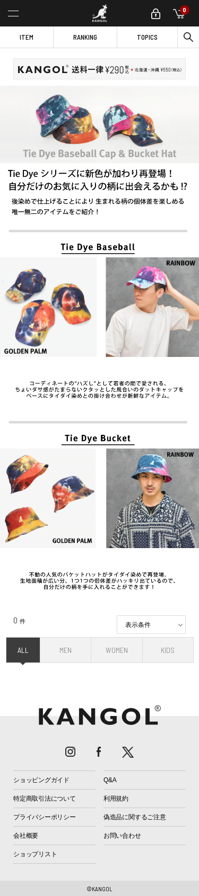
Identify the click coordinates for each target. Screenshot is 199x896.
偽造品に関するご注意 (134, 817)
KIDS (168, 650)
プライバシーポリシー (44, 817)
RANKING (85, 37)
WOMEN (117, 650)
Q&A (110, 780)
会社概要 (25, 835)
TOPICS (147, 37)
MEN (65, 650)
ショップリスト (35, 854)
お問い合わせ (122, 835)
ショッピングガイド (41, 780)
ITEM (26, 37)
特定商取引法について (44, 798)
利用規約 (115, 798)
